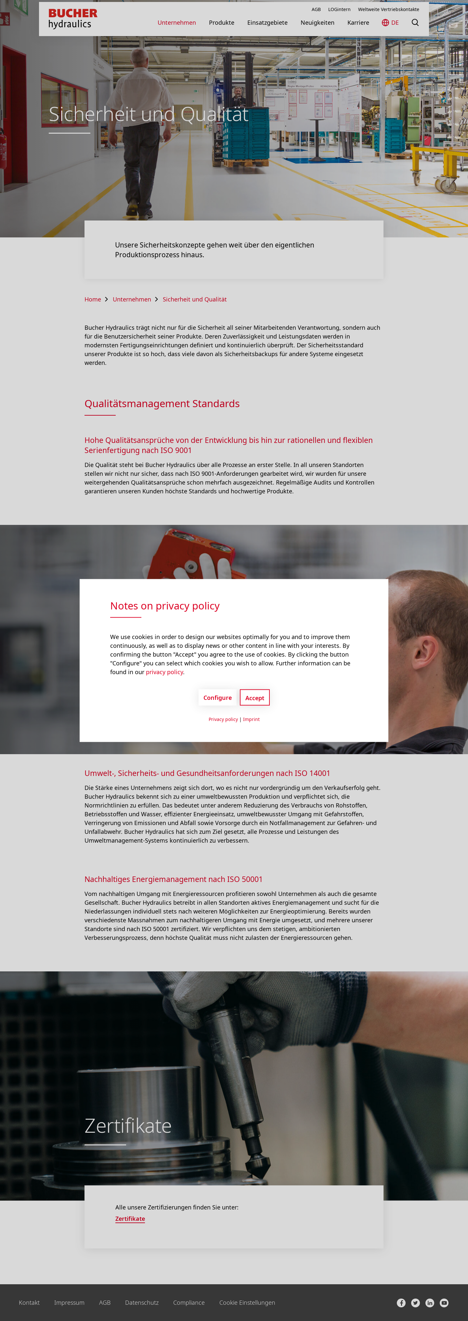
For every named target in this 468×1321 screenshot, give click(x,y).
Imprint (251, 719)
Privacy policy (223, 719)
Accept (254, 698)
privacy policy (164, 672)
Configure (217, 697)
